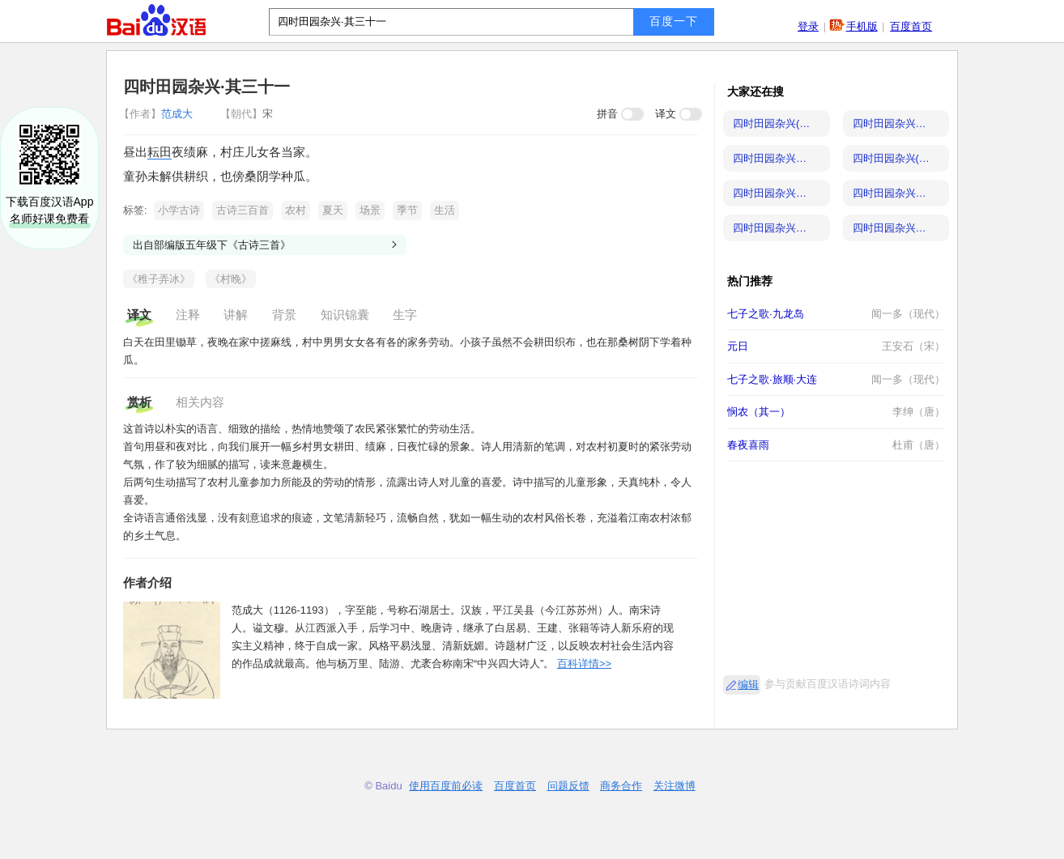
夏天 (332, 210)
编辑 (748, 684)
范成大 (157, 114)
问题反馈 (568, 786)
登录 (808, 26)
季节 (407, 210)
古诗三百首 (242, 210)
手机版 (862, 26)
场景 (370, 210)
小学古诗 (179, 210)
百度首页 (911, 26)
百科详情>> (584, 663)
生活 (444, 210)
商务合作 (621, 786)
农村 (295, 210)
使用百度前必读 (446, 786)
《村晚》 (231, 279)
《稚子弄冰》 (158, 279)
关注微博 (674, 786)
